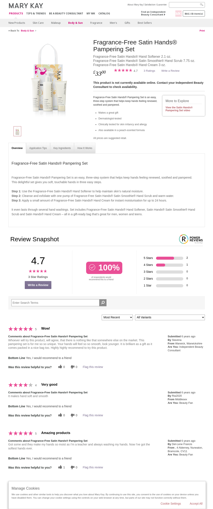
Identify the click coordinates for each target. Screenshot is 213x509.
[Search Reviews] (59, 302)
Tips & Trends (36, 13)
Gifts (127, 23)
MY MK (91, 13)
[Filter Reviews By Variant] (170, 317)
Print (202, 30)
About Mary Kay (135, 4)
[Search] (187, 5)
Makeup (56, 23)
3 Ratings (149, 70)
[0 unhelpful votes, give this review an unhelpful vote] (73, 367)
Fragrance (96, 23)
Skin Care (38, 23)
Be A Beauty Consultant (66, 13)
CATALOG (104, 13)
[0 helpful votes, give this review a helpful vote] (61, 367)
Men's (113, 23)
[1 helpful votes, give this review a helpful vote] (61, 467)
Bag (194, 13)
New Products (17, 23)
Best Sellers (145, 23)
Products (16, 13)
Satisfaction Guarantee (156, 4)
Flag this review (93, 367)
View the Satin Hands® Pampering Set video (179, 109)
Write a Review (170, 70)
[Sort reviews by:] (117, 317)
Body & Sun (75, 23)
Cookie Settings (171, 503)
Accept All (196, 503)
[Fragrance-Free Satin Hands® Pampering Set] (49, 80)
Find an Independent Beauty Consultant (153, 13)
